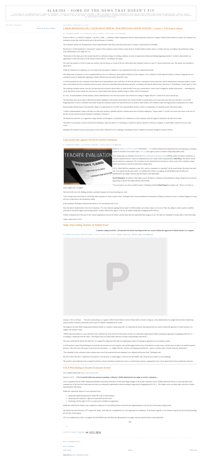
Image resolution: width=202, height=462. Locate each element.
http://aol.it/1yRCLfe (142, 234)
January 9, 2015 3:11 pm (128, 149)
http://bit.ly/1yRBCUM (110, 145)
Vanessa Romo (72, 145)
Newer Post (67, 450)
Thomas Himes (72, 33)
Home (130, 450)
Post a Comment (68, 446)
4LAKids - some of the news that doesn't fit (101, 10)
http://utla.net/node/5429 (90, 373)
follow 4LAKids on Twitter (46, 28)
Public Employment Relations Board (154, 156)
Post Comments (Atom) (80, 455)
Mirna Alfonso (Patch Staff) (80, 234)
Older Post (193, 450)
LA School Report (90, 145)
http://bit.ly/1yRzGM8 (115, 33)
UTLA (142, 151)
